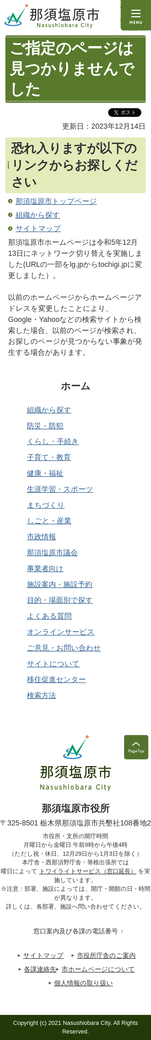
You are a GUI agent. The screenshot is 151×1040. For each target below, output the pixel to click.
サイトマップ (38, 228)
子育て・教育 (49, 457)
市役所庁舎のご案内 (106, 955)
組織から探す (38, 215)
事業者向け (45, 568)
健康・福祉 (45, 473)
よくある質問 (49, 616)
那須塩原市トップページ (56, 201)
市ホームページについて (98, 969)
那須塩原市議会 (52, 552)
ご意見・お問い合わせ (64, 648)
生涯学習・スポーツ (60, 489)
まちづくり (46, 505)
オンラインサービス (60, 632)
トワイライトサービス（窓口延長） (87, 871)
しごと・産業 (49, 520)
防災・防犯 (45, 426)
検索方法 (41, 695)
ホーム (75, 386)
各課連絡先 (40, 969)
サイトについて (53, 664)
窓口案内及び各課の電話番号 (75, 931)
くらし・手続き (53, 441)
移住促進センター (56, 679)
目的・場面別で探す (60, 600)
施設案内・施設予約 (59, 584)
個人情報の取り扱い (83, 983)
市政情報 (41, 536)
